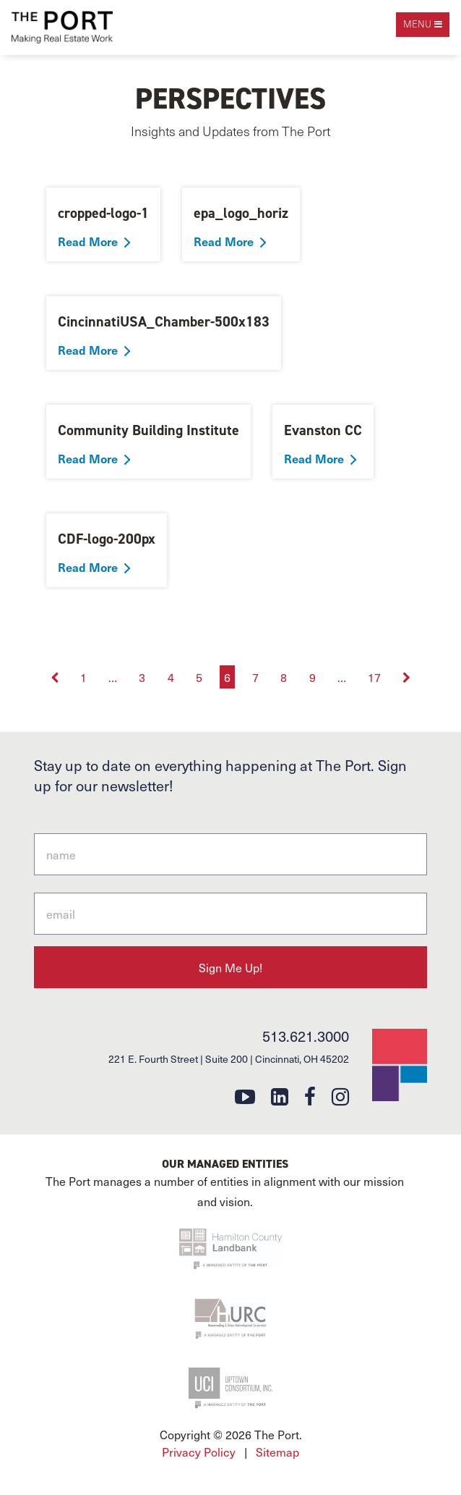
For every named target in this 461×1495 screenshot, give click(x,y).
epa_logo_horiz (241, 212)
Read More (88, 241)
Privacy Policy (199, 1451)
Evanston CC (323, 430)
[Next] (407, 676)
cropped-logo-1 (103, 212)
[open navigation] (422, 24)
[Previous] (55, 676)
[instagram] (340, 1095)
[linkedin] (279, 1095)
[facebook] (310, 1095)
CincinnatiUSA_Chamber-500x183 (164, 321)
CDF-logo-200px (106, 538)
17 (374, 677)
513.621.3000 (305, 1036)
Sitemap (277, 1451)
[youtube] (245, 1095)
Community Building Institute (148, 430)
